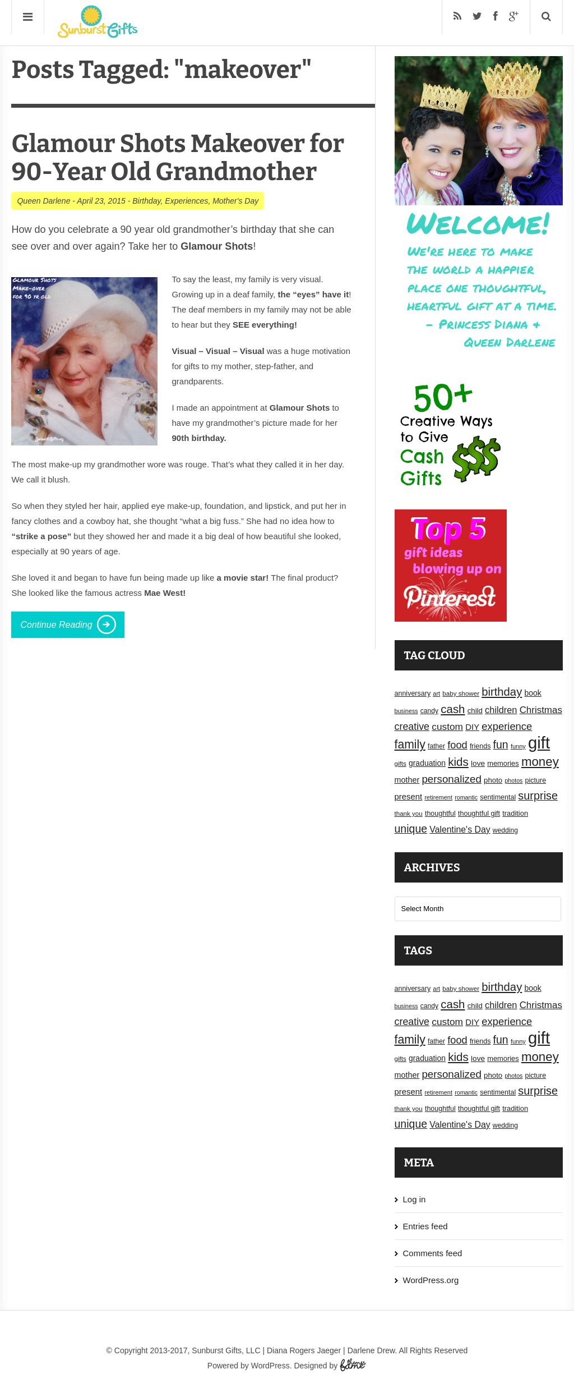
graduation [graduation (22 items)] (427, 763)
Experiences (186, 200)
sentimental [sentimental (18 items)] (498, 797)
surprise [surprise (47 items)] (538, 795)
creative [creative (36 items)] (412, 726)
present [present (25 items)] (409, 796)
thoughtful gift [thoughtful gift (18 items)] (479, 813)
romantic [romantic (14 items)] (466, 797)
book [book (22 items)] (532, 692)
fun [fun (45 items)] (500, 744)
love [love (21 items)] (478, 763)
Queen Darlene (43, 200)
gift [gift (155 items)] (539, 742)
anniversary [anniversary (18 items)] (413, 693)
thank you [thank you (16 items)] (409, 813)
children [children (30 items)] (501, 710)
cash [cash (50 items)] (453, 708)
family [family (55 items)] (410, 744)
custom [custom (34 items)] (447, 726)
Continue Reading (56, 625)
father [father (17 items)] (436, 746)
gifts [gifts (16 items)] (400, 763)
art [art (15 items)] (436, 693)
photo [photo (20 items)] (493, 780)
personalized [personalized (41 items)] (452, 779)
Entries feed (425, 1226)
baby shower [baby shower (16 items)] (460, 693)
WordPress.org (431, 1280)
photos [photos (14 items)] (513, 780)
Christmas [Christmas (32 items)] (541, 710)
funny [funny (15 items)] (518, 746)
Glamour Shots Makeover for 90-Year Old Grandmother (177, 158)
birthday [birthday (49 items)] (502, 692)
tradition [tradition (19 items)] (515, 813)
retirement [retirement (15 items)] (438, 797)
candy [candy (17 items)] (429, 711)
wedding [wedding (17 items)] (505, 830)
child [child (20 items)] (475, 710)
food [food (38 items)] (457, 745)
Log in (414, 1199)
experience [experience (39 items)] (507, 726)
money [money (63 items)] (540, 762)
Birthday (146, 200)
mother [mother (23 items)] (407, 779)
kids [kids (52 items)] (458, 761)
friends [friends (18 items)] (480, 746)
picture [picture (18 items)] (536, 780)
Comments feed (432, 1253)
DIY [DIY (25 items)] (472, 727)
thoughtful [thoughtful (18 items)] (440, 813)
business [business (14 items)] (406, 710)
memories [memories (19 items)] (503, 763)
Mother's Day (235, 200)
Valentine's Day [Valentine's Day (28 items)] (459, 829)
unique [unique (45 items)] (411, 829)
